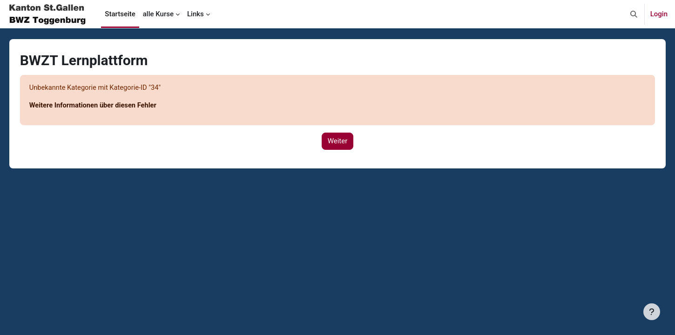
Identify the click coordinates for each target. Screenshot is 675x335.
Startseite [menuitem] (120, 14)
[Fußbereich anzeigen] (651, 311)
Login (659, 14)
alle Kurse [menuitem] (158, 14)
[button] (633, 14)
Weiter (338, 141)
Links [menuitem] (195, 14)
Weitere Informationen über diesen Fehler (107, 105)
